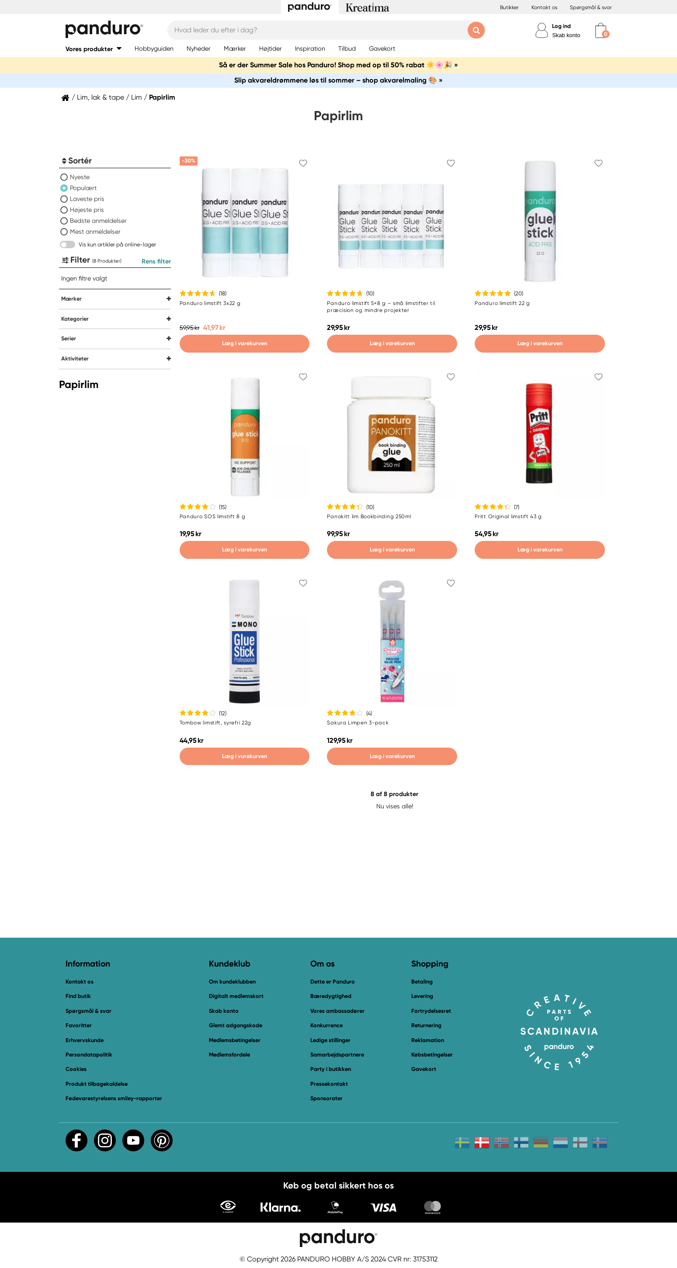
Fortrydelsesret (431, 1011)
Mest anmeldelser (95, 231)
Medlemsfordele (229, 1054)
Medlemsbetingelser (234, 1040)
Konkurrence (326, 1025)
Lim (136, 97)
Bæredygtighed (330, 996)
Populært (83, 187)
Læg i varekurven (244, 343)
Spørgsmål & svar (591, 7)
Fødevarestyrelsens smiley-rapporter (114, 1098)
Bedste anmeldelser (98, 220)
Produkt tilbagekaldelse (97, 1084)
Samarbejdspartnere (337, 1054)
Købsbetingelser (432, 1054)
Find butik (78, 996)
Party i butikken (330, 1069)
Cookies (76, 1069)
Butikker (509, 7)
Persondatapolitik (89, 1054)
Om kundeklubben (232, 981)
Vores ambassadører (337, 1011)
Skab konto (566, 35)
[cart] (601, 30)
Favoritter (79, 1025)
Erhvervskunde (85, 1040)
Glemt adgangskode (235, 1025)
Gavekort (423, 1069)
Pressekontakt (329, 1084)
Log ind (561, 26)
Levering (422, 996)
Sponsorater (326, 1098)
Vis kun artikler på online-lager (117, 244)
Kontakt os (544, 7)
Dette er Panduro (332, 981)
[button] (93, 48)
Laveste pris (87, 198)
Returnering (426, 1025)
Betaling (422, 981)
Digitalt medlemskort (236, 996)
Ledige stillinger (330, 1040)
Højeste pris (87, 209)
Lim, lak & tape (100, 97)
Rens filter (156, 261)
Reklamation (427, 1040)
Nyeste (80, 176)
